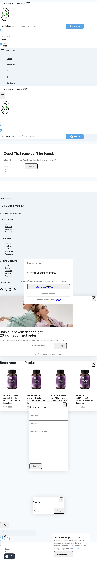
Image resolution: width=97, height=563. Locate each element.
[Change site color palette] (9, 556)
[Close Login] (4, 525)
